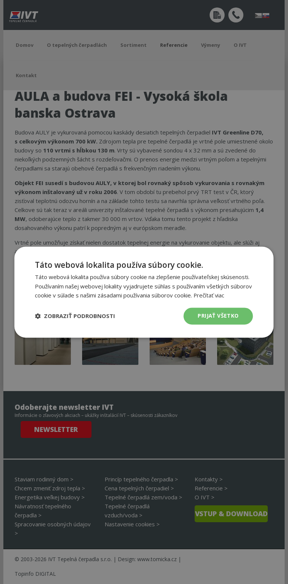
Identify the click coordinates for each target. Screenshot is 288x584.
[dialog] (143, 292)
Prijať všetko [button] (218, 315)
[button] (75, 316)
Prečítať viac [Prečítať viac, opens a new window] (209, 295)
